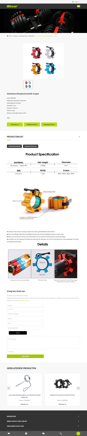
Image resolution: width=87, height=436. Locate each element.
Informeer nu (24, 385)
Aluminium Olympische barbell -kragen (46, 36)
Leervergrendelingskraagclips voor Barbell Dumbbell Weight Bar (24, 377)
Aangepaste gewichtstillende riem (53, 425)
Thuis (10, 36)
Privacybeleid (11, 417)
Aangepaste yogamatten (61, 428)
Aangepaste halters (29, 428)
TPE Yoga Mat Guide (60, 421)
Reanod (74, 415)
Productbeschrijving (14, 145)
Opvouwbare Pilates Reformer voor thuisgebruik (30, 423)
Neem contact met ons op (17, 402)
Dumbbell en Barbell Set (15, 428)
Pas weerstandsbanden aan (44, 428)
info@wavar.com (24, 299)
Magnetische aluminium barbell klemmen (62, 376)
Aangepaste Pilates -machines (17, 425)
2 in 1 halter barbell (27, 421)
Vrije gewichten (23, 36)
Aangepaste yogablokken (34, 425)
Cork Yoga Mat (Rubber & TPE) (43, 421)
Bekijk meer (50, 423)
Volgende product (32, 123)
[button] (9, 369)
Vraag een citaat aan (31, 145)
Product (15, 36)
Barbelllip (31, 36)
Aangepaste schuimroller (72, 425)
